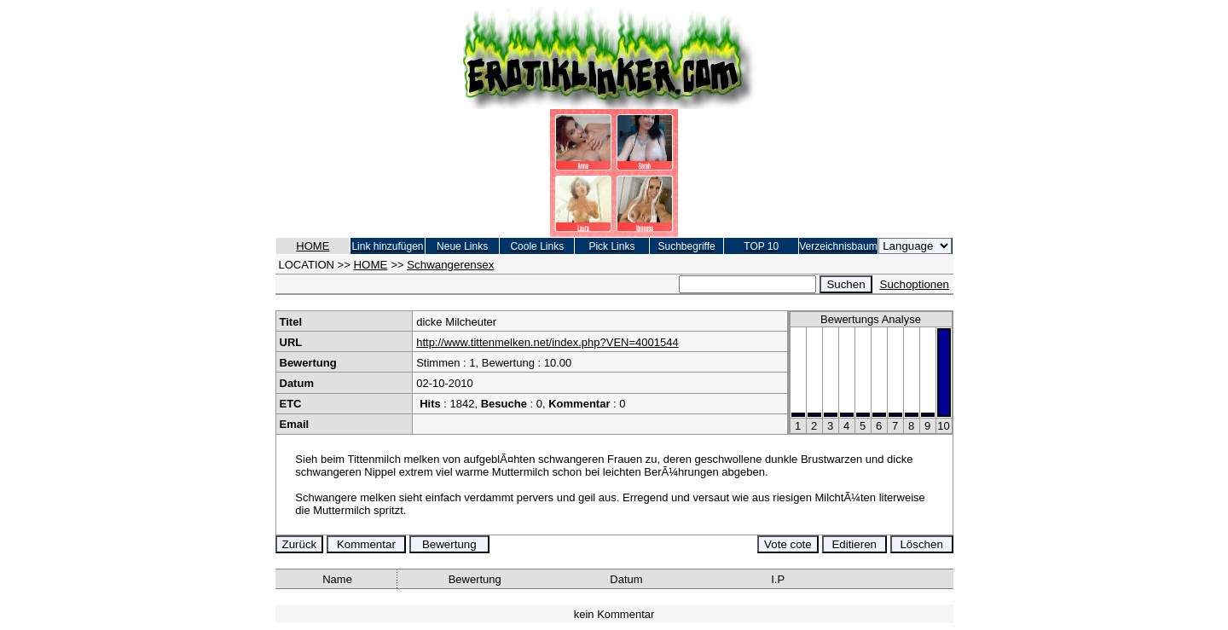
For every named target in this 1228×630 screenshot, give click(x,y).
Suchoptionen (915, 284)
